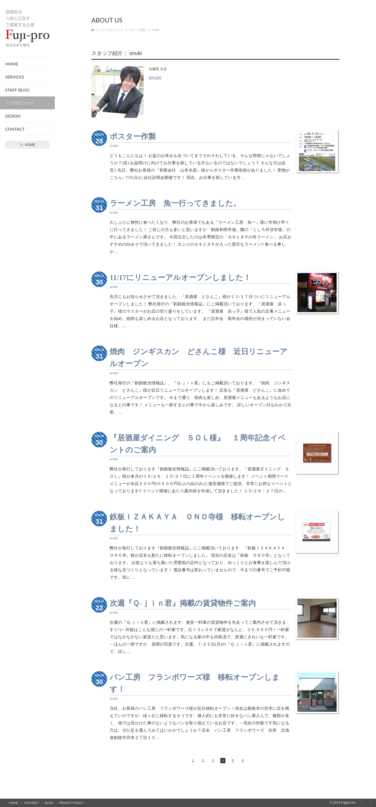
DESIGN (12, 115)
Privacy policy (71, 803)
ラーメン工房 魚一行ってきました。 (175, 203)
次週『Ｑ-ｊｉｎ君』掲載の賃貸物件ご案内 (183, 603)
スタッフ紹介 (137, 29)
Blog (49, 803)
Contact (15, 128)
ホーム (92, 30)
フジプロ (27, 28)
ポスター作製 (133, 136)
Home (11, 63)
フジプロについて (19, 103)
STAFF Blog (17, 89)
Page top (366, 803)
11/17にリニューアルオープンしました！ (180, 277)
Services (14, 76)
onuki (114, 146)
